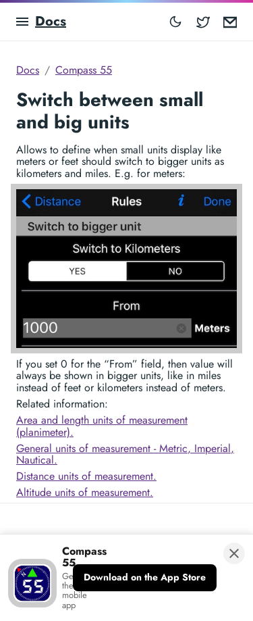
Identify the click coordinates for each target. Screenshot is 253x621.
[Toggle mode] (175, 21)
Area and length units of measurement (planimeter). (102, 426)
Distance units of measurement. (86, 476)
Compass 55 (83, 70)
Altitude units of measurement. (84, 492)
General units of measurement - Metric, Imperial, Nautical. (125, 454)
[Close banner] (234, 553)
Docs (50, 21)
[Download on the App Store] (145, 577)
